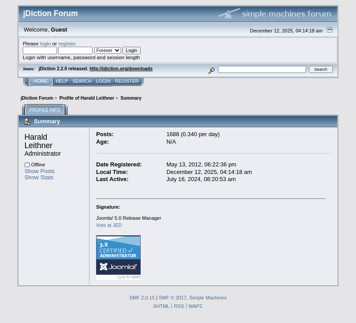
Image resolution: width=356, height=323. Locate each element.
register (66, 43)
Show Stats (38, 177)
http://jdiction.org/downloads (121, 68)
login (45, 43)
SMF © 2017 (172, 297)
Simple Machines (208, 297)
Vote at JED (109, 225)
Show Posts (39, 171)
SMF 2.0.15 (142, 297)
